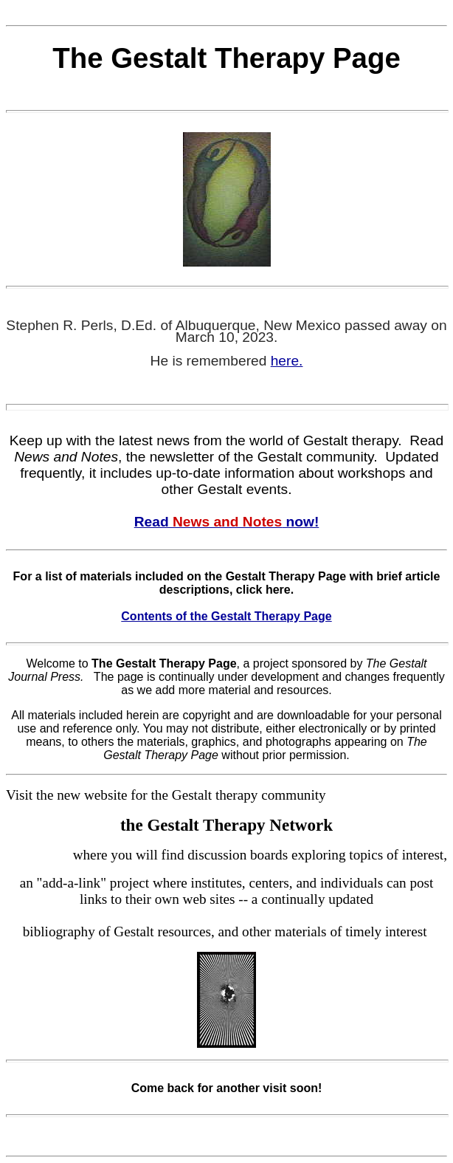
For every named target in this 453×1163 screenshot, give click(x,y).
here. (287, 360)
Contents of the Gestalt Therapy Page (226, 616)
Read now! (226, 521)
